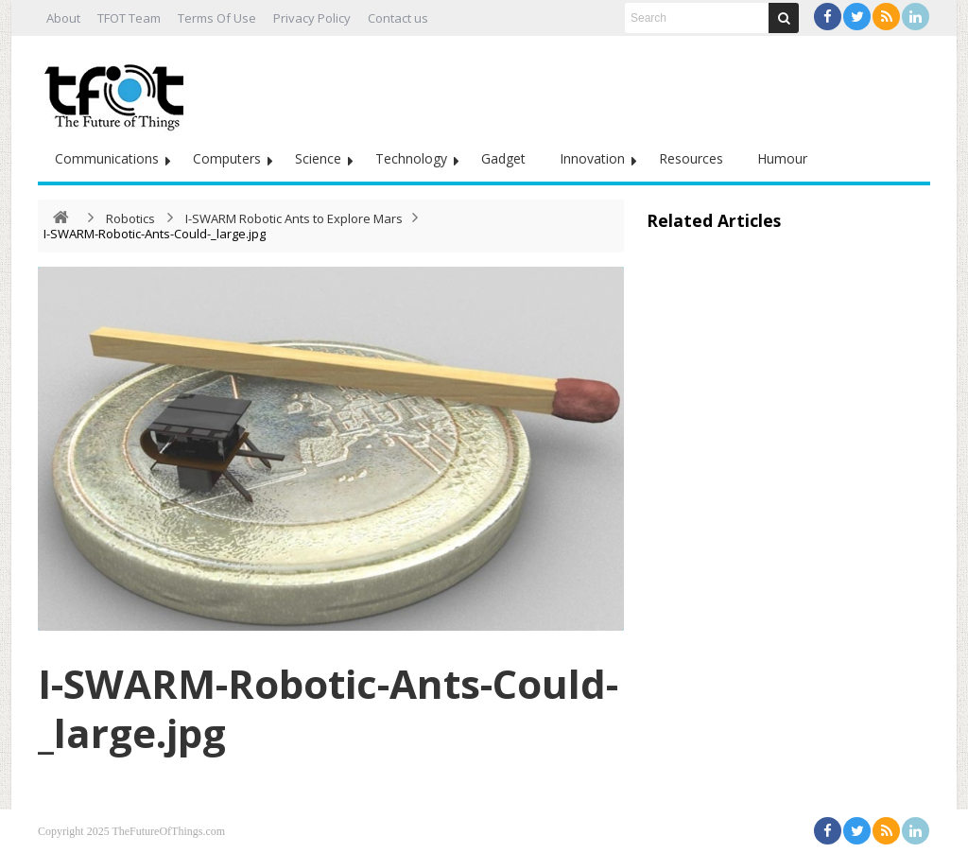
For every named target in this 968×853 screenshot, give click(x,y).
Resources (691, 158)
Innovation (592, 158)
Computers (227, 158)
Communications (107, 158)
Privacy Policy (312, 17)
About (63, 17)
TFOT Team (129, 17)
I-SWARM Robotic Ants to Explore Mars (294, 218)
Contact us (398, 17)
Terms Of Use (217, 17)
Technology (411, 158)
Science (318, 158)
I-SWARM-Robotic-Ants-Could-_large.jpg (328, 707)
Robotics (130, 218)
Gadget (503, 158)
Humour (782, 158)
